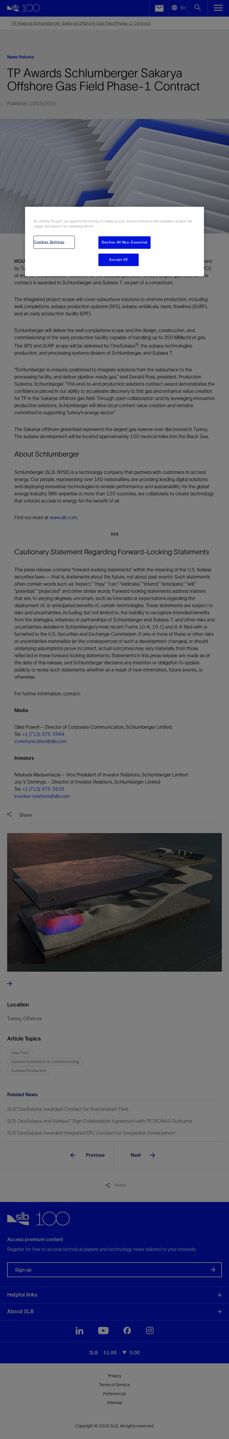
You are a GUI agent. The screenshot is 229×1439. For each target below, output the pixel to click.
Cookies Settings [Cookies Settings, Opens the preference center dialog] (49, 242)
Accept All (118, 259)
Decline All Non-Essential (124, 242)
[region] (114, 241)
